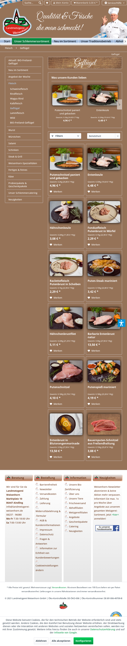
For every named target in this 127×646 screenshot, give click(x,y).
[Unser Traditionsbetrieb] (96, 41)
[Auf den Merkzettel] (56, 192)
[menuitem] (32, 3)
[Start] (7, 41)
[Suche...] (33, 3)
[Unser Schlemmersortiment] (32, 41)
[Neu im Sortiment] (65, 41)
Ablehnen (41, 640)
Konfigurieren (83, 640)
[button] (121, 323)
